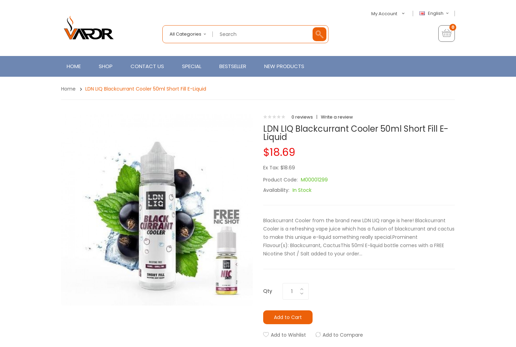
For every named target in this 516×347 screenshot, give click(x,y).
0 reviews (302, 117)
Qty (267, 291)
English (434, 13)
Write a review (337, 117)
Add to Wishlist (288, 334)
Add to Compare (343, 334)
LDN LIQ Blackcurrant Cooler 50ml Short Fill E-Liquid (145, 88)
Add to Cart (288, 317)
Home (68, 88)
